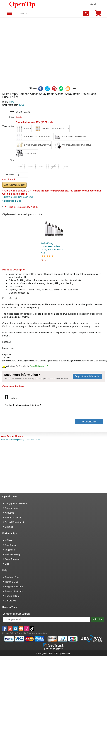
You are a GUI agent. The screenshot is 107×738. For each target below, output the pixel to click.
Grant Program (12, 559)
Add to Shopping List (14, 185)
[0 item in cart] (98, 14)
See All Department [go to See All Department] (14, 522)
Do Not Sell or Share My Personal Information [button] (24, 633)
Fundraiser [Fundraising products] (10, 550)
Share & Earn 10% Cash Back (17, 197)
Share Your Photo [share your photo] (13, 517)
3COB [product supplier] (21, 105)
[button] (24, 128)
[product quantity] (22, 174)
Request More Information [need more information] (87, 376)
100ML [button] (53, 166)
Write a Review (89, 421)
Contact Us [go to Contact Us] (10, 600)
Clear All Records (33, 440)
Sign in (93, 4)
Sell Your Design (13, 554)
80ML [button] (42, 166)
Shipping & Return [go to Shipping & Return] (14, 586)
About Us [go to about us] (9, 513)
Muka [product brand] (11, 102)
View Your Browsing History (12, 440)
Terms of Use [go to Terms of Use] (11, 582)
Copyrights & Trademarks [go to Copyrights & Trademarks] (17, 503)
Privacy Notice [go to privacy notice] (12, 508)
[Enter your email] (46, 619)
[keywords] (50, 13)
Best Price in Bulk (11, 201)
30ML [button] (20, 166)
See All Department (9, 13)
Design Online (12, 596)
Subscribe (97, 619)
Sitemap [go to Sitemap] (9, 527)
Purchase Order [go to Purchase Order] (12, 577)
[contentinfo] (22, 4)
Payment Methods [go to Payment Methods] (14, 591)
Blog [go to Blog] (7, 564)
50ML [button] (31, 166)
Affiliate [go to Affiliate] (8, 540)
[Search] (86, 13)
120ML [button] (65, 166)
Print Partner (11, 545)
